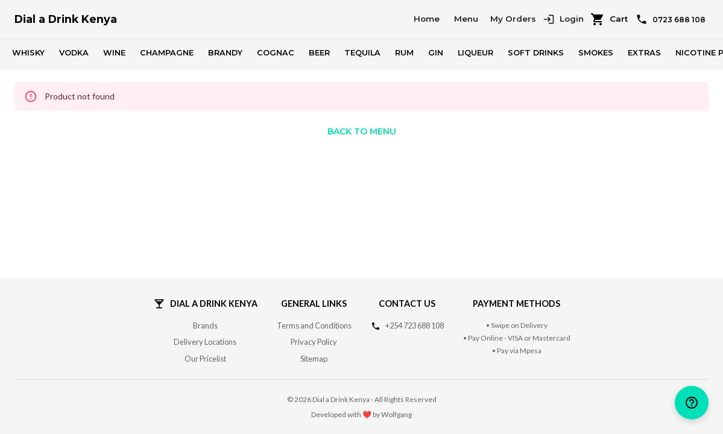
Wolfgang (396, 414)
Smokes (595, 52)
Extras (644, 52)
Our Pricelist (205, 358)
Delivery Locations (205, 342)
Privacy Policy (314, 342)
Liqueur (475, 52)
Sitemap (313, 358)
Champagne (167, 52)
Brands (205, 325)
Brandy (225, 52)
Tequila (362, 52)
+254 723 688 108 (414, 325)
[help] (692, 403)
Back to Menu (361, 131)
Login (563, 19)
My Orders (513, 19)
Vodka (74, 52)
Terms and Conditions (314, 325)
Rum (404, 52)
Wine (114, 52)
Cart (609, 19)
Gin (435, 52)
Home (427, 19)
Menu (466, 19)
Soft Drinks (536, 52)
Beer (319, 52)
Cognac (275, 52)
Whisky (28, 52)
